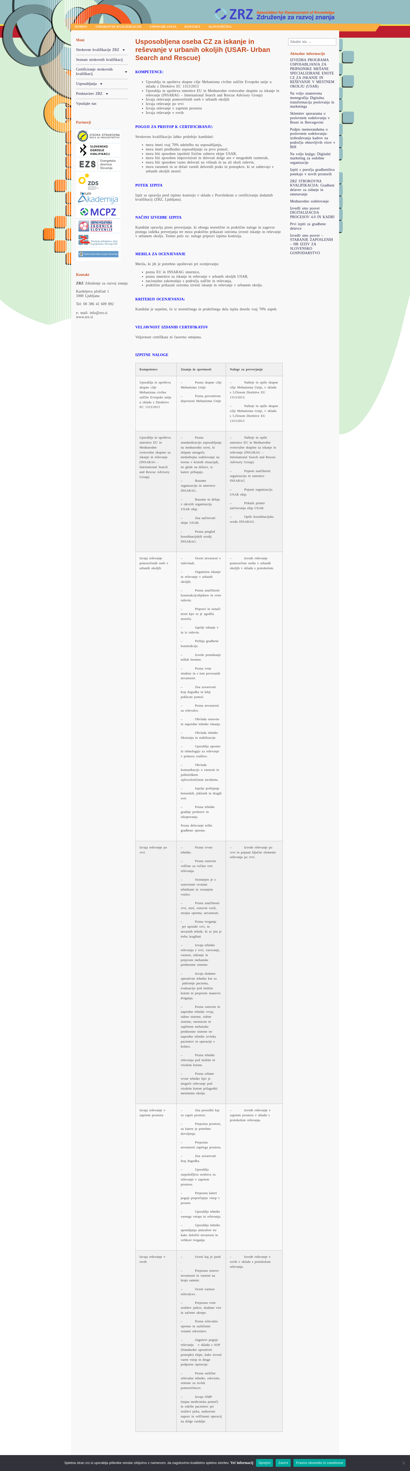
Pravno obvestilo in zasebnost (319, 1463)
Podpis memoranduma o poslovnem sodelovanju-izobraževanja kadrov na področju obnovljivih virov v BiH (312, 139)
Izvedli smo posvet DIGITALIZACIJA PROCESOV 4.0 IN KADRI (312, 213)
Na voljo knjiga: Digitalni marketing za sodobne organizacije (310, 159)
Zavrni (283, 1463)
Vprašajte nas (86, 105)
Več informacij (241, 1463)
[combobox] (312, 43)
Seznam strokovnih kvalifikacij (99, 61)
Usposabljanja (180, 27)
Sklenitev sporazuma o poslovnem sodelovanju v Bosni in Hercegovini (310, 119)
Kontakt (215, 27)
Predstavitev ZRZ (92, 95)
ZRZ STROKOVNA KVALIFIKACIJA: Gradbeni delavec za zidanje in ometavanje (312, 188)
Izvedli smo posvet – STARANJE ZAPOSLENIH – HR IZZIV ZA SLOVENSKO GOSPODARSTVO (311, 245)
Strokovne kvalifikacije (127, 27)
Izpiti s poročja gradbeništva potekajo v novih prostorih (312, 173)
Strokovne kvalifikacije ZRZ (101, 51)
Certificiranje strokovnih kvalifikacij (102, 73)
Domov (83, 27)
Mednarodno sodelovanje (309, 202)
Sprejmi (265, 1463)
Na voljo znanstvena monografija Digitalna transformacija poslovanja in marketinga (312, 100)
